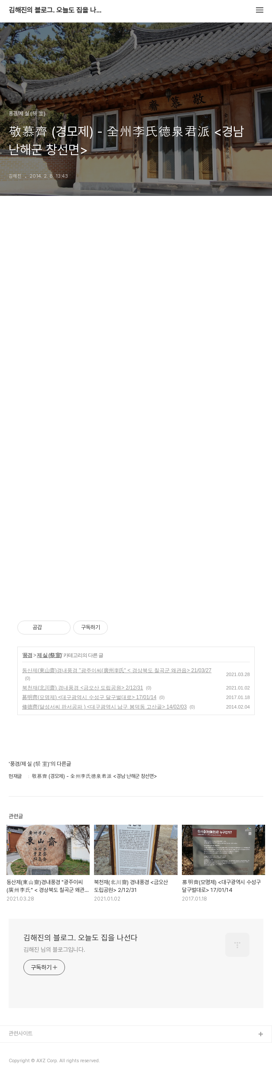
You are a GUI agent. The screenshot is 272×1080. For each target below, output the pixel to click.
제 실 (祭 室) (49, 655)
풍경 (27, 655)
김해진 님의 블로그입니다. (54, 949)
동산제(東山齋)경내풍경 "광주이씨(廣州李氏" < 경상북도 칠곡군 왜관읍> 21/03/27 (116, 670)
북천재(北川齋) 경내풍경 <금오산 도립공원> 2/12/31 (82, 688)
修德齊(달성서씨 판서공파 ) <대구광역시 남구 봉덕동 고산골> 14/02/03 (104, 707)
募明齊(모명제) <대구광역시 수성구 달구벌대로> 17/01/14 (89, 697)
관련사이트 (20, 1033)
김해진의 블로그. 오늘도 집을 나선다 (56, 10)
